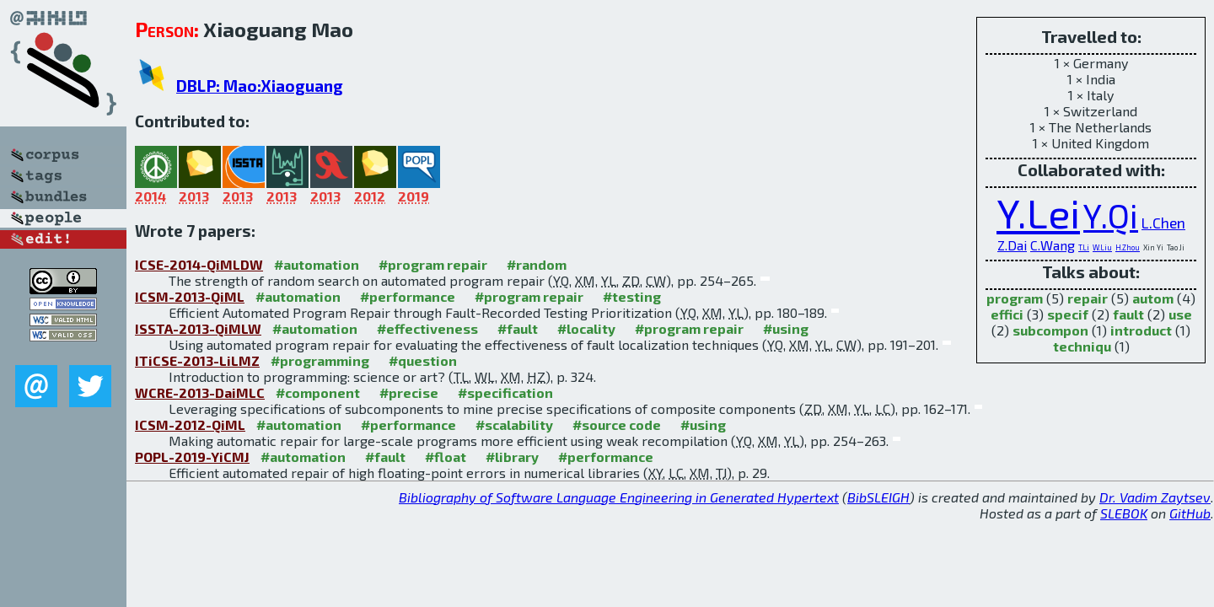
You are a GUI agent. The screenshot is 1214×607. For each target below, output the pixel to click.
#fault (517, 328)
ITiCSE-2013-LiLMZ (197, 360)
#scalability (514, 424)
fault (1128, 314)
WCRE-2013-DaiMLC (200, 392)
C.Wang (1052, 245)
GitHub (1190, 513)
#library (512, 457)
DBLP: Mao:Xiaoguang (259, 85)
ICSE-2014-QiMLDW (199, 264)
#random (537, 264)
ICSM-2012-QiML (190, 424)
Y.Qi (1110, 215)
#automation (316, 264)
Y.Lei (1038, 212)
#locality (586, 328)
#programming (320, 360)
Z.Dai (1012, 245)
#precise (408, 392)
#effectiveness (427, 328)
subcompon (1050, 330)
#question (423, 360)
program (1014, 298)
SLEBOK (1123, 513)
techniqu (1082, 346)
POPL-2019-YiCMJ (192, 457)
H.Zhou (1127, 247)
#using (785, 328)
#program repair (433, 264)
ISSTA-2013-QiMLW (198, 328)
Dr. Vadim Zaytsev (1155, 497)
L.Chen (1163, 222)
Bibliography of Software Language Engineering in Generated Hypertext (619, 497)
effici (1007, 314)
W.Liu (1102, 247)
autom (1153, 298)
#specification (505, 392)
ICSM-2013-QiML (189, 296)
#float (445, 457)
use (1180, 314)
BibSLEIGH (878, 497)
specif (1067, 314)
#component (318, 392)
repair (1087, 298)
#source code (616, 424)
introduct (1141, 330)
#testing (632, 296)
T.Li (1083, 247)
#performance (407, 296)
